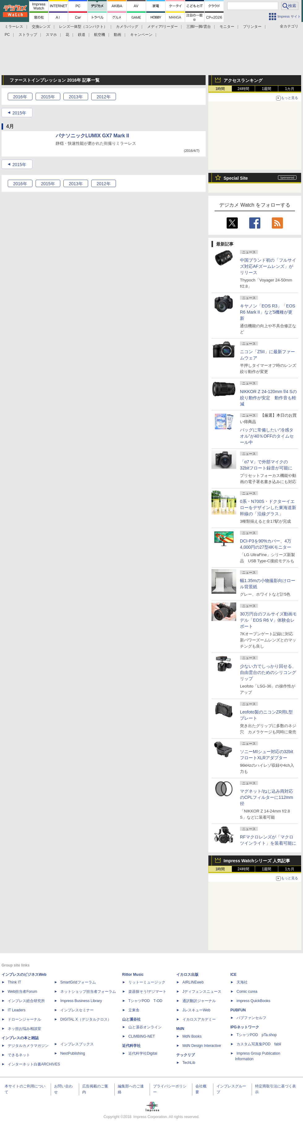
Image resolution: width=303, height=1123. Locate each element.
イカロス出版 (187, 974)
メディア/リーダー (162, 26)
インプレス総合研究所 (26, 1001)
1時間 (220, 89)
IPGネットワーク (244, 1027)
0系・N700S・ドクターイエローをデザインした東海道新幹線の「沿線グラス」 (268, 507)
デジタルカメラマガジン (28, 1046)
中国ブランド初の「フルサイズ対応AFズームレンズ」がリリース (268, 266)
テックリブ (185, 1055)
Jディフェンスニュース (201, 991)
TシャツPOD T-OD (145, 1001)
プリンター (252, 26)
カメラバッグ (127, 26)
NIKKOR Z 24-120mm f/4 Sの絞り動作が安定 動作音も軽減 (268, 397)
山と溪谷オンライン (145, 1027)
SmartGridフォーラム (78, 982)
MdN (180, 1029)
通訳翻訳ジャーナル (199, 1001)
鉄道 (81, 34)
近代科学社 (131, 1046)
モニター (227, 26)
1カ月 (290, 89)
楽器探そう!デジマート (147, 991)
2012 (103, 96)
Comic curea (247, 991)
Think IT (14, 982)
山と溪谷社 (131, 1019)
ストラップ (28, 34)
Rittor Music (132, 974)
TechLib (188, 1063)
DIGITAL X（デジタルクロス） (85, 1019)
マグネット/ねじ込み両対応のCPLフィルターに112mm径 (266, 797)
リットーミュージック (146, 982)
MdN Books (192, 1036)
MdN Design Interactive (201, 1046)
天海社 (242, 982)
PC (7, 34)
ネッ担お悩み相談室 (24, 1029)
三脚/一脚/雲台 (198, 26)
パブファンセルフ (251, 1018)
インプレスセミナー (77, 1010)
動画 (117, 34)
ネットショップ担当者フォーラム (88, 991)
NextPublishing (72, 1053)
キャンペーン (141, 34)
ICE (233, 974)
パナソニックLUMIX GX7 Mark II (92, 135)
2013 (76, 96)
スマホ (51, 34)
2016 (20, 96)
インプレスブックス (77, 1044)
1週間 (266, 89)
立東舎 (133, 1010)
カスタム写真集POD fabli (259, 1044)
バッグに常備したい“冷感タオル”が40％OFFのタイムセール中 (267, 436)
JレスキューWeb (196, 1010)
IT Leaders (16, 1010)
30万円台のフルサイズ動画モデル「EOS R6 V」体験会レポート (268, 620)
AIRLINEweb (193, 982)
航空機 (99, 34)
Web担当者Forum (22, 991)
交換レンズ (41, 26)
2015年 (19, 112)
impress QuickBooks (253, 1001)
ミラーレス (14, 26)
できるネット (19, 1055)
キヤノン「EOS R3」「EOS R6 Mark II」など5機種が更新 (267, 312)
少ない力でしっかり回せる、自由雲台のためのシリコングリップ (268, 672)
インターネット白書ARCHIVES (34, 1064)
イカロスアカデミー (199, 1019)
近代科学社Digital (142, 1053)
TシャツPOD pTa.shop (257, 1035)
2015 (48, 96)
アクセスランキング (243, 80)
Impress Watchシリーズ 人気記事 (257, 860)
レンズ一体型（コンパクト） (83, 26)
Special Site (236, 178)
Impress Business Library (81, 1001)
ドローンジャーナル (24, 1019)
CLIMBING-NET (141, 1036)
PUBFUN (238, 1010)
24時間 (243, 89)
